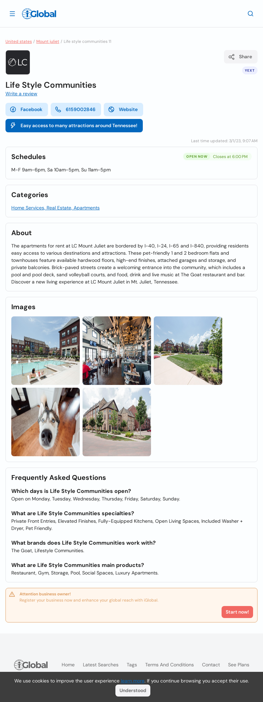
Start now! (237, 612)
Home (68, 665)
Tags (132, 665)
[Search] (251, 13)
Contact (211, 665)
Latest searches (100, 665)
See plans (238, 665)
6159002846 (75, 109)
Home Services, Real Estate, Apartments (55, 208)
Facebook (26, 109)
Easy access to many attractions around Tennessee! (73, 125)
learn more (133, 681)
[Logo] (39, 14)
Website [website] (123, 109)
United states (18, 41)
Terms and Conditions (169, 665)
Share (240, 56)
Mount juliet (47, 41)
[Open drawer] (12, 13)
